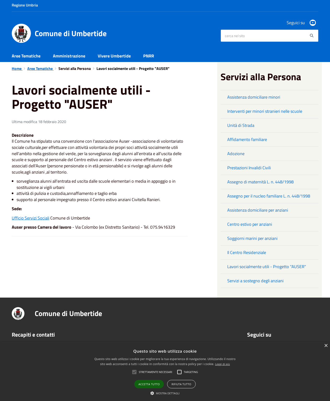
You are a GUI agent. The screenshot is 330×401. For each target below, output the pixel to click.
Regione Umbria (25, 5)
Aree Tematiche (26, 56)
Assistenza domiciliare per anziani (257, 210)
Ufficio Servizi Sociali (30, 218)
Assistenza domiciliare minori (253, 97)
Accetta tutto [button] (149, 384)
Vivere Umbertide (114, 56)
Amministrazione (69, 56)
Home (17, 68)
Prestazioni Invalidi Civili (249, 167)
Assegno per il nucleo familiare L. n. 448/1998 (268, 196)
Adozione (236, 153)
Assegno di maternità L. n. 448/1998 (260, 182)
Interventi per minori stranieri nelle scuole (264, 111)
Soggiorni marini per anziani (252, 238)
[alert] (165, 371)
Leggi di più (222, 364)
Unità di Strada (240, 125)
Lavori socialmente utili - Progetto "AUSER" (266, 266)
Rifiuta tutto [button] (181, 384)
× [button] (326, 346)
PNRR (148, 56)
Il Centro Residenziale (246, 252)
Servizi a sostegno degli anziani (255, 280)
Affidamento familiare (247, 139)
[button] (165, 393)
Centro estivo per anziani (249, 224)
